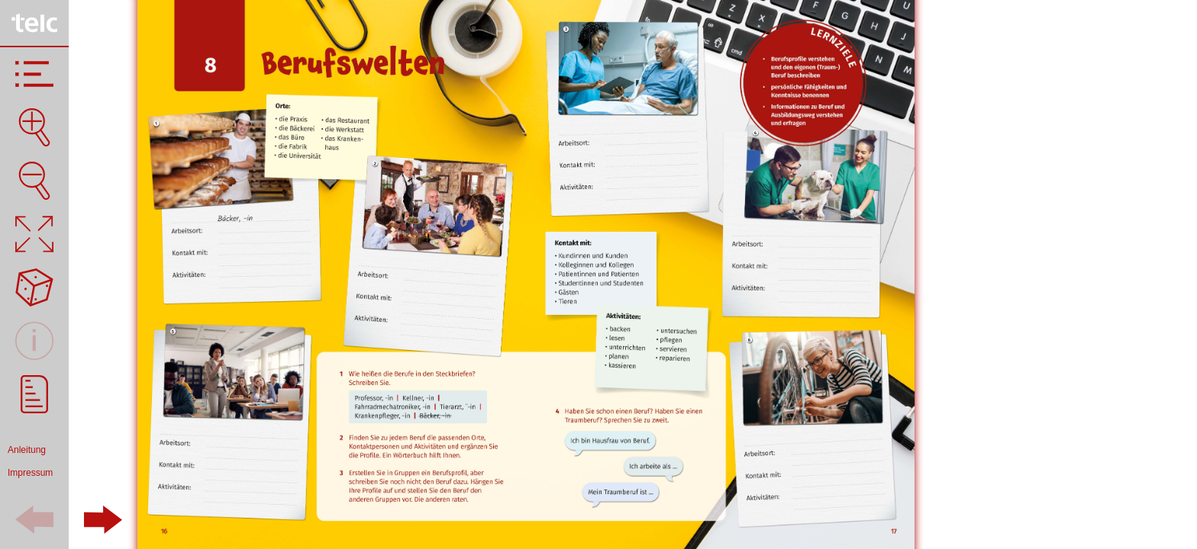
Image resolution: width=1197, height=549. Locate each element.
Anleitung (27, 450)
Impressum (30, 472)
